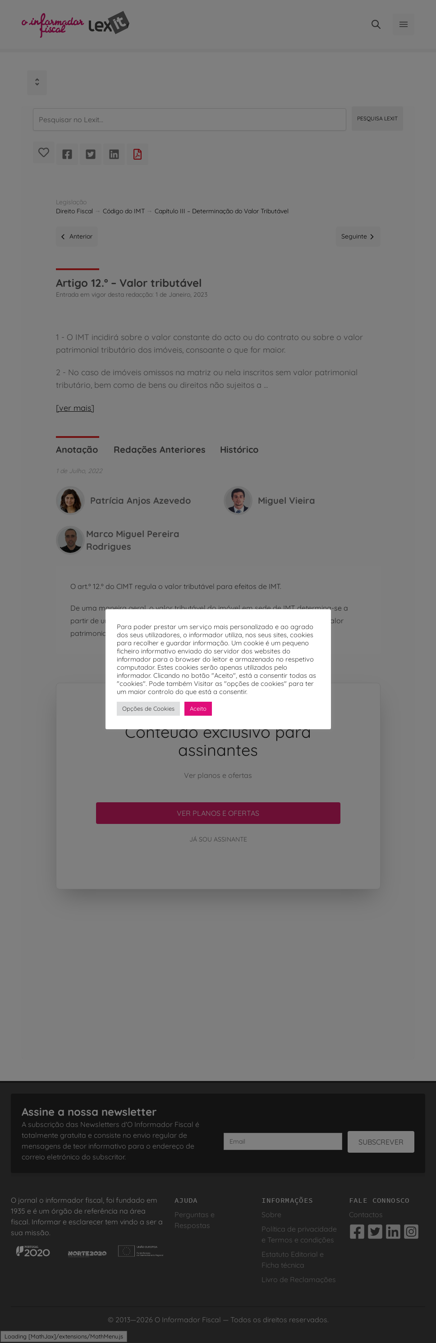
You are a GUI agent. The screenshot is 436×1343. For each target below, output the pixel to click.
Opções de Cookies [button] (148, 708)
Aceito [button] (198, 708)
